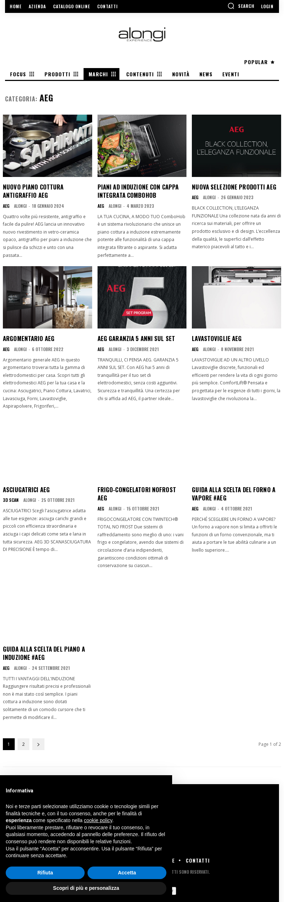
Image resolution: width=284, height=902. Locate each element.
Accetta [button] (127, 872)
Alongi (20, 205)
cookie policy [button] (98, 820)
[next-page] (38, 734)
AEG (6, 205)
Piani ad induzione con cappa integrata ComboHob (136, 190)
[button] (241, 5)
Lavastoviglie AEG (215, 337)
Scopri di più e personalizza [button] (86, 888)
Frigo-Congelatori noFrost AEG (140, 488)
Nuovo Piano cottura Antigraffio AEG (31, 190)
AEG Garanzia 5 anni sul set (135, 337)
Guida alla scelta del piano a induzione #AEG (42, 642)
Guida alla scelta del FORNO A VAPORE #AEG (232, 492)
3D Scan (11, 498)
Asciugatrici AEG (25, 488)
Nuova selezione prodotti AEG (231, 186)
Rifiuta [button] (45, 872)
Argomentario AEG (27, 337)
